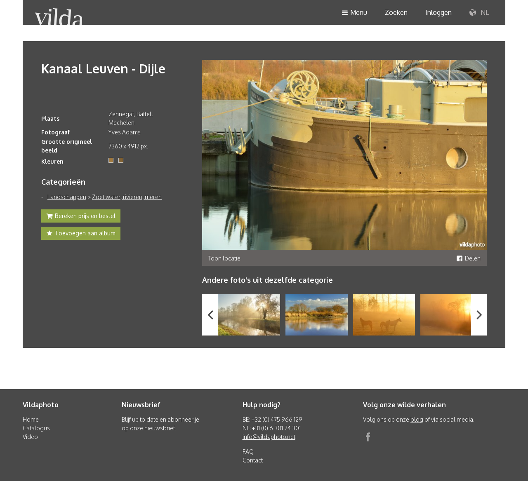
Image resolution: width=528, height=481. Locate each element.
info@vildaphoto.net (269, 436)
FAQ (248, 451)
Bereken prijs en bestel (81, 216)
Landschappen (66, 196)
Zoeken (396, 12)
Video (30, 436)
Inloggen (438, 12)
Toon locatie (224, 258)
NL (479, 12)
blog (416, 419)
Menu (354, 13)
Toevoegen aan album (81, 234)
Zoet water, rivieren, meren (127, 196)
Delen (468, 258)
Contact (253, 460)
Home (31, 419)
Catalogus (36, 428)
